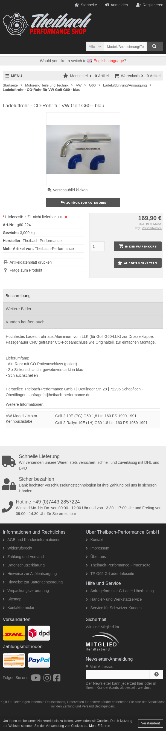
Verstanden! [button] (150, 723)
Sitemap (12, 599)
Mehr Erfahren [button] (99, 726)
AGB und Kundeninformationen (31, 539)
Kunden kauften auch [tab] (25, 322)
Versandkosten (152, 228)
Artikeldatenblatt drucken (31, 262)
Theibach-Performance (54, 248)
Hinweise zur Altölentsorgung (30, 573)
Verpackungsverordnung (26, 590)
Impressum (97, 548)
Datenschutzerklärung (24, 565)
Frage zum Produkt (26, 270)
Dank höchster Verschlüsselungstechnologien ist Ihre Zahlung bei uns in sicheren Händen (84, 485)
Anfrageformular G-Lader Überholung (120, 591)
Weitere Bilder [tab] (18, 308)
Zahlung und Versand (23, 556)
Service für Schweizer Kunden (114, 608)
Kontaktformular (18, 607)
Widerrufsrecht (17, 548)
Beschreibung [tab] (18, 295)
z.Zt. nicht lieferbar (40, 217)
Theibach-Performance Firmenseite (118, 565)
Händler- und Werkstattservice (114, 599)
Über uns (96, 556)
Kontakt (94, 539)
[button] (95, 46)
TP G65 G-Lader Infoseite (110, 573)
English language (106, 61)
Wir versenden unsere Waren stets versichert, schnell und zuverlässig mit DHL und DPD (84, 462)
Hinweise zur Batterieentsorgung (33, 582)
